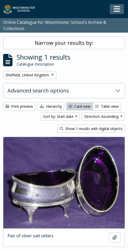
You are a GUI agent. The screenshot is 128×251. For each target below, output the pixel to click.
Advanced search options (38, 90)
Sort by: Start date (59, 116)
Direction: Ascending (101, 116)
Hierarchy (51, 106)
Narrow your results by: (64, 42)
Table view (107, 106)
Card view (80, 106)
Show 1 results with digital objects (91, 128)
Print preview (19, 106)
